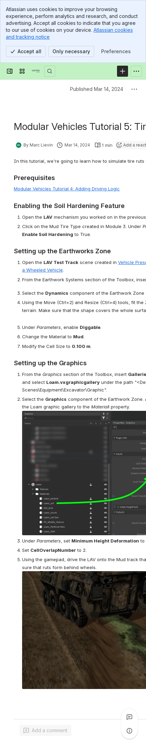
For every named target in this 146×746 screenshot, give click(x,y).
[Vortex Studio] (35, 71)
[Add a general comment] (45, 730)
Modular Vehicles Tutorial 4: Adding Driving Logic (67, 188)
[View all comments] (129, 717)
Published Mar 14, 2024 (96, 89)
